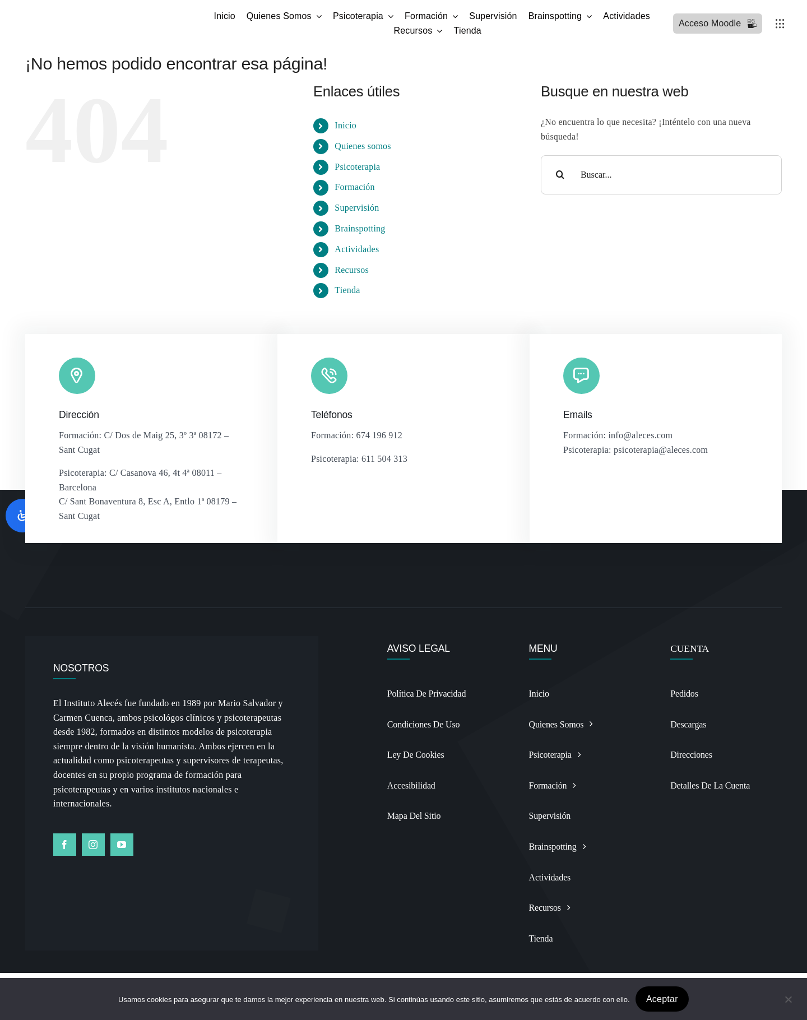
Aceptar (662, 999)
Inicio (345, 125)
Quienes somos (363, 146)
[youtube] (121, 844)
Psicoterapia (357, 166)
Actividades (357, 249)
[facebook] (64, 844)
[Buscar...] (661, 174)
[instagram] (93, 844)
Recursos (352, 270)
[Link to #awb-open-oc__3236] (780, 23)
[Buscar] (560, 174)
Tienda (347, 290)
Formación (354, 187)
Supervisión (357, 207)
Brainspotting (360, 228)
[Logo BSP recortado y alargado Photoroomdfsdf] (111, 13)
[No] (788, 999)
